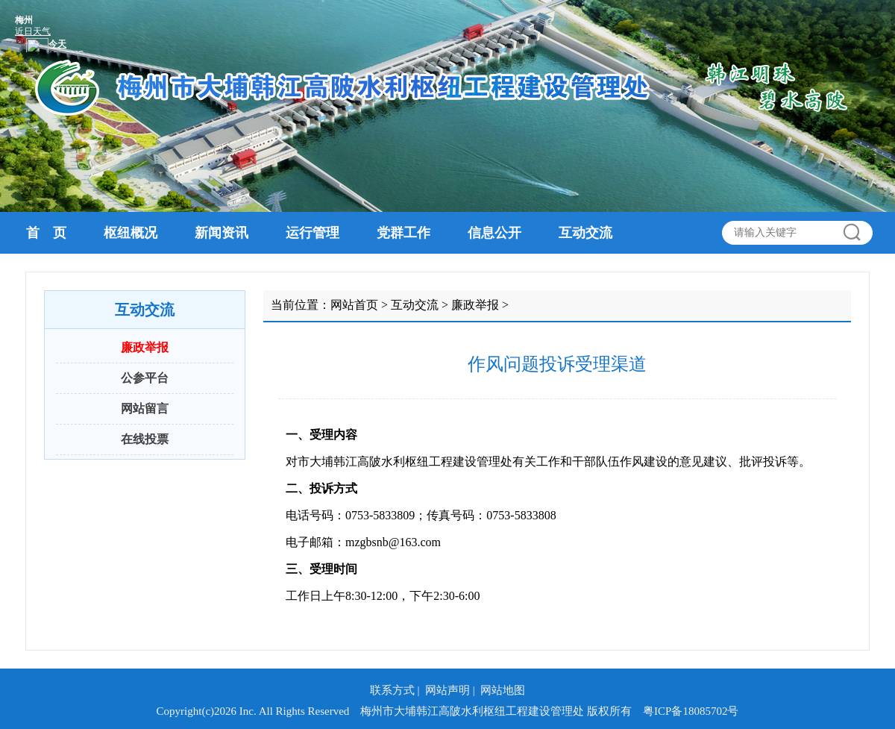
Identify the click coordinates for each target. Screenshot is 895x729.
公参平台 (145, 378)
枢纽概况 (130, 232)
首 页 (46, 232)
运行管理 (312, 232)
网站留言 (145, 408)
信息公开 (494, 232)
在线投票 (145, 439)
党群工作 (403, 232)
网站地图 (502, 690)
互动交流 (585, 232)
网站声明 (447, 690)
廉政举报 (145, 347)
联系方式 (392, 690)
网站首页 (354, 304)
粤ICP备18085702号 (690, 711)
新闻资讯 (221, 232)
